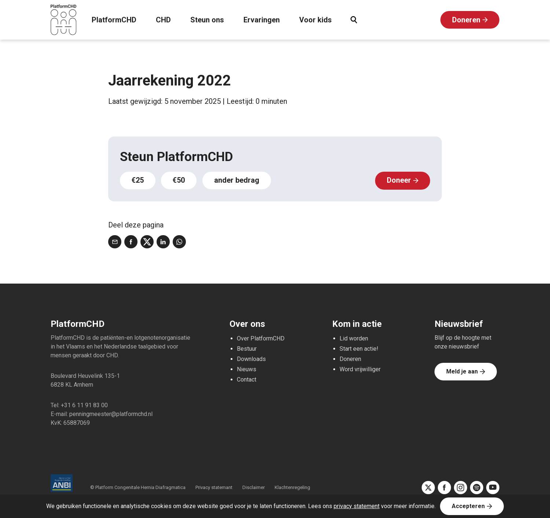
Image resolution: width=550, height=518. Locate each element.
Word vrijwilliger (360, 368)
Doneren (466, 20)
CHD (163, 20)
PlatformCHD (114, 20)
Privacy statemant (213, 487)
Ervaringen (261, 20)
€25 (138, 180)
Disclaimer (253, 487)
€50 (179, 180)
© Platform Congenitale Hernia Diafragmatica (138, 487)
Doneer (399, 180)
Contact (246, 379)
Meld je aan (462, 371)
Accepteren (468, 506)
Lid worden (354, 338)
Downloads (251, 358)
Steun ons (207, 20)
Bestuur (247, 348)
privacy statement (357, 506)
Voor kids (315, 20)
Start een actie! (359, 348)
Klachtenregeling (292, 487)
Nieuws (246, 368)
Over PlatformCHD (261, 338)
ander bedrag (237, 180)
